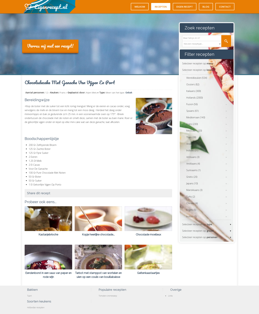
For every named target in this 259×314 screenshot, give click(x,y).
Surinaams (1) (193, 170)
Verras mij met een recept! (50, 45)
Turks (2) (190, 196)
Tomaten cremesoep (108, 295)
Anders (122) (192, 143)
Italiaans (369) (193, 91)
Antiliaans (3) (192, 157)
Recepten (161, 6)
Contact (225, 6)
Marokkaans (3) (194, 190)
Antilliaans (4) (193, 163)
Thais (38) (191, 137)
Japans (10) (192, 183)
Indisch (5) (191, 216)
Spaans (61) (192, 110)
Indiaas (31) (192, 150)
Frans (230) (192, 124)
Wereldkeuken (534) (196, 77)
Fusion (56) (192, 104)
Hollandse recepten (35, 307)
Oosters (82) (192, 84)
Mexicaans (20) (194, 130)
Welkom (139, 6)
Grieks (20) (191, 176)
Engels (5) (191, 209)
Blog (206, 6)
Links (170, 295)
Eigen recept (184, 6)
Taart (29, 295)
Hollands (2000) (194, 97)
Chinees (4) (192, 203)
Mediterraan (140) (195, 117)
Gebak (128, 92)
